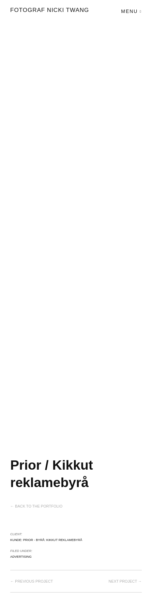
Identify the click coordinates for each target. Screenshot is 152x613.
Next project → (125, 581)
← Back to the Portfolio (36, 506)
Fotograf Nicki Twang (49, 10)
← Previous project (31, 581)
